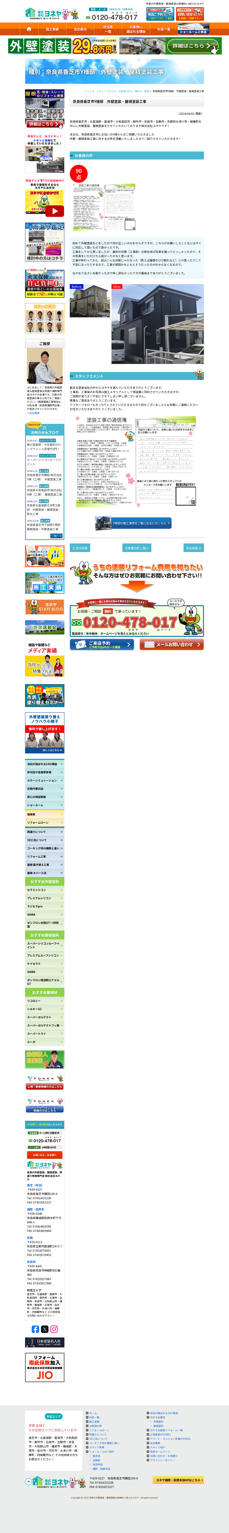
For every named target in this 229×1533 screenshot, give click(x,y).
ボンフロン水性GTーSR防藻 (43, 924)
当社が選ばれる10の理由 (42, 764)
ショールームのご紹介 (193, 29)
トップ (29, 29)
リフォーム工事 (36, 856)
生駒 (30, 1237)
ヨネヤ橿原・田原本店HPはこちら (178, 1480)
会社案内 (80, 29)
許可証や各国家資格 (39, 772)
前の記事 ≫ (193, 548)
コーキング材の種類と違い (43, 848)
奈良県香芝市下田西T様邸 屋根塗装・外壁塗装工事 (45, 527)
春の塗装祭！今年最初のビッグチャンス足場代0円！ (44, 446)
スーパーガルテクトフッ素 (43, 1025)
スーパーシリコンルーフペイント (44, 462)
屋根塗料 (159, 1426)
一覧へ (55, 536)
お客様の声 (95, 1426)
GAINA (31, 914)
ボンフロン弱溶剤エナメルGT (43, 982)
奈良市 (31, 1262)
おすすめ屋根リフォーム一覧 (166, 1430)
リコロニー (34, 1001)
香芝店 (96, 1456)
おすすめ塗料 (157, 1417)
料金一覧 (163, 29)
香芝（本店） (35, 1185)
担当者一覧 (108, 29)
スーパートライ (36, 1033)
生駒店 (96, 1460)
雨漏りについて (36, 832)
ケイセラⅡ (34, 963)
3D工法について (37, 840)
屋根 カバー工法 (37, 873)
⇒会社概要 (33, 413)
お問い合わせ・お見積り (164, 1456)
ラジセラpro (35, 906)
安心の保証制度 (36, 797)
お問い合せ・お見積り (44, 1155)
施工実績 (52, 29)
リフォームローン (37, 822)
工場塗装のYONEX (160, 1434)
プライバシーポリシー (162, 1460)
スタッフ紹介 (157, 1447)
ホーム (93, 1413)
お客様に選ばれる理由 (136, 29)
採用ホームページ (160, 1451)
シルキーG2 (34, 1009)
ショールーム (35, 805)
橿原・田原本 (35, 1209)
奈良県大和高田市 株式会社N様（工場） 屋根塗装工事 (44, 492)
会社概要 (155, 1443)
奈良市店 (98, 1464)
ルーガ (31, 1042)
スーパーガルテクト (39, 1017)
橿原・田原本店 (101, 1468)
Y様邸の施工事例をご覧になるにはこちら (134, 523)
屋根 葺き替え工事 (38, 865)
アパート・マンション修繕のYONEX (170, 1438)
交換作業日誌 (35, 788)
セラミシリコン (36, 890)
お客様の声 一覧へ (137, 548)
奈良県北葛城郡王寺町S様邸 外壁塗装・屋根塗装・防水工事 (44, 509)
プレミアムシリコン (39, 898)
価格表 (31, 814)
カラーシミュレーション (42, 780)
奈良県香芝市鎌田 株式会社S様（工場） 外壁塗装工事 (44, 477)
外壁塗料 (159, 1421)
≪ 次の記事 (79, 548)
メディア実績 (96, 1447)
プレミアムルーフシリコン (43, 955)
